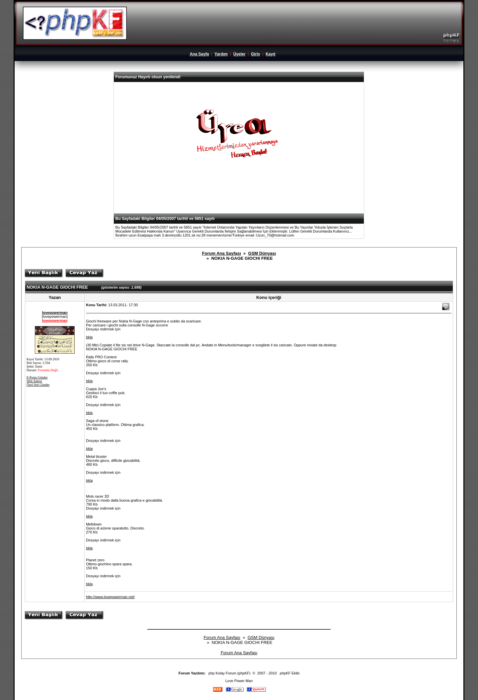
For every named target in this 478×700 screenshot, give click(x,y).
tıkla (89, 337)
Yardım (221, 54)
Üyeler (239, 54)
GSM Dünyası (262, 253)
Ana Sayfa (199, 54)
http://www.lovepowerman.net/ (110, 597)
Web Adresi (34, 381)
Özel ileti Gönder (38, 384)
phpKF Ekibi (289, 673)
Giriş (255, 54)
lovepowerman (54, 313)
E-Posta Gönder (37, 377)
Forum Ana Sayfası (221, 253)
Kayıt (270, 54)
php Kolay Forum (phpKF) (229, 673)
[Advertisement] (239, 197)
